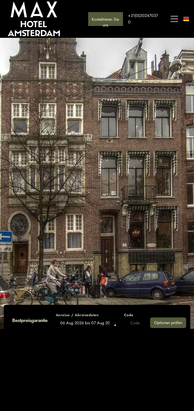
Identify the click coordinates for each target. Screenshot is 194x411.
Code (128, 314)
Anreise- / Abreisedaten (77, 314)
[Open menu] (174, 19)
